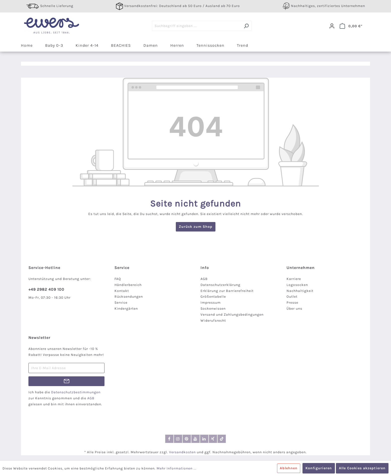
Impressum (210, 302)
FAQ (117, 279)
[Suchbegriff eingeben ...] (196, 26)
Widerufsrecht (213, 320)
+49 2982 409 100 (46, 289)
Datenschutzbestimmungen (75, 392)
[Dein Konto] (332, 26)
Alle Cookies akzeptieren (362, 468)
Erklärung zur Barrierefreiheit (227, 291)
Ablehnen (288, 468)
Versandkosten (182, 452)
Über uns (294, 308)
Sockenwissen (213, 308)
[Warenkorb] (351, 26)
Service (120, 302)
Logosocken (297, 285)
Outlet (292, 296)
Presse (292, 302)
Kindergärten (126, 308)
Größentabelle (213, 296)
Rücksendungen (128, 296)
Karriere (294, 279)
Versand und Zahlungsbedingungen (232, 314)
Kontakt (121, 291)
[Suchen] (246, 26)
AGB (204, 279)
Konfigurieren (318, 468)
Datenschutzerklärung (220, 285)
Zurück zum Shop (195, 227)
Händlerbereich (128, 285)
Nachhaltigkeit (300, 291)
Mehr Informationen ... (176, 468)
